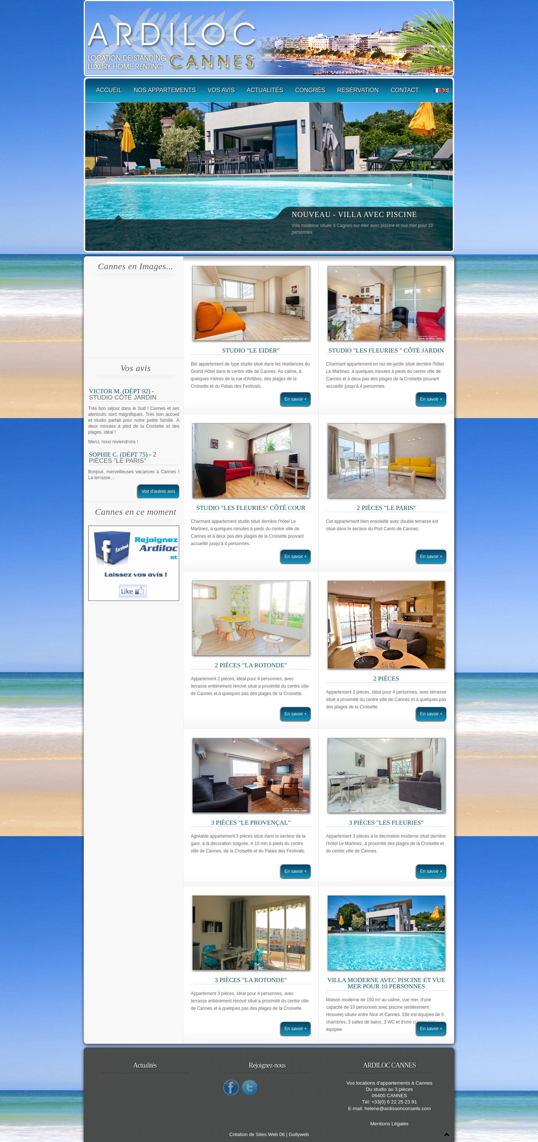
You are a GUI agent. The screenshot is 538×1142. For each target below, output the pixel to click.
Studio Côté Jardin (122, 397)
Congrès (310, 90)
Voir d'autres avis (158, 491)
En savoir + (296, 399)
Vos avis (221, 90)
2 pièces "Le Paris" (122, 457)
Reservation (358, 90)
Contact (405, 90)
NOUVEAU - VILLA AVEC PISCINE (354, 214)
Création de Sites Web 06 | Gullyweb (269, 1134)
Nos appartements (165, 90)
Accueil (109, 90)
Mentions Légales (389, 1123)
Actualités (265, 90)
